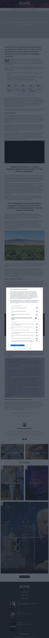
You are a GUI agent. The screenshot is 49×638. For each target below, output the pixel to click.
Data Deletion (19, 348)
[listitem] (24, 305)
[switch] (36, 308)
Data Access (24, 348)
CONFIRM (17, 345)
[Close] (41, 289)
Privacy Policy (30, 348)
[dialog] (24, 319)
